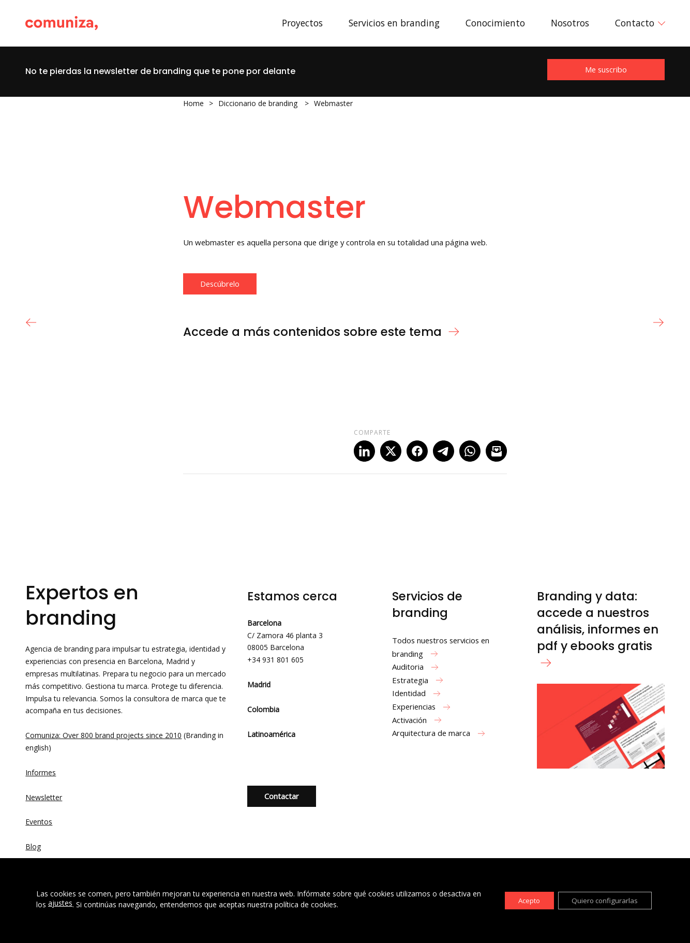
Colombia (263, 709)
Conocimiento (495, 23)
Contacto (634, 23)
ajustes (70, 903)
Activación (418, 720)
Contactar (281, 796)
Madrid (259, 684)
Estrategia (419, 680)
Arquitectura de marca (440, 733)
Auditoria (416, 666)
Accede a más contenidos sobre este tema (321, 331)
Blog (33, 846)
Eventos (38, 822)
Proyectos (302, 23)
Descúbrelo (219, 283)
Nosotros (570, 23)
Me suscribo (606, 69)
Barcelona (264, 623)
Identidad (417, 693)
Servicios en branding (394, 23)
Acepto (521, 900)
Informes (40, 772)
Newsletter (43, 797)
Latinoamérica (271, 734)
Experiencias (422, 706)
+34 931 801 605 (275, 660)
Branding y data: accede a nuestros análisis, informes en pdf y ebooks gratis (597, 627)
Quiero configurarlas (602, 900)
